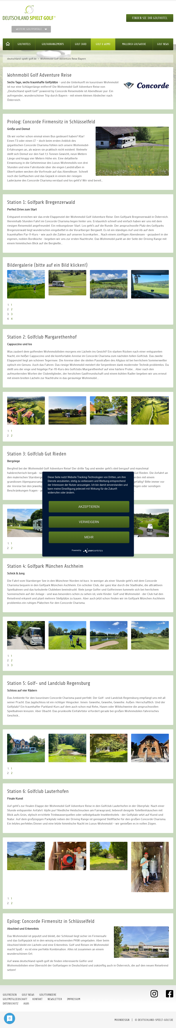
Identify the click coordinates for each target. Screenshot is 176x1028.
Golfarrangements (53, 44)
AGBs (26, 1003)
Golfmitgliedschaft (15, 999)
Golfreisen (10, 994)
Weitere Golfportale (29, 29)
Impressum (73, 999)
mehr (89, 537)
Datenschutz (10, 1003)
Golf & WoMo (103, 44)
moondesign (121, 1020)
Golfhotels (24, 44)
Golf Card (80, 44)
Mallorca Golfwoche (134, 44)
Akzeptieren (88, 507)
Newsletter (55, 999)
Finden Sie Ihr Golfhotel (149, 18)
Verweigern (89, 522)
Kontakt (37, 999)
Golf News (163, 44)
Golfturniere (47, 994)
